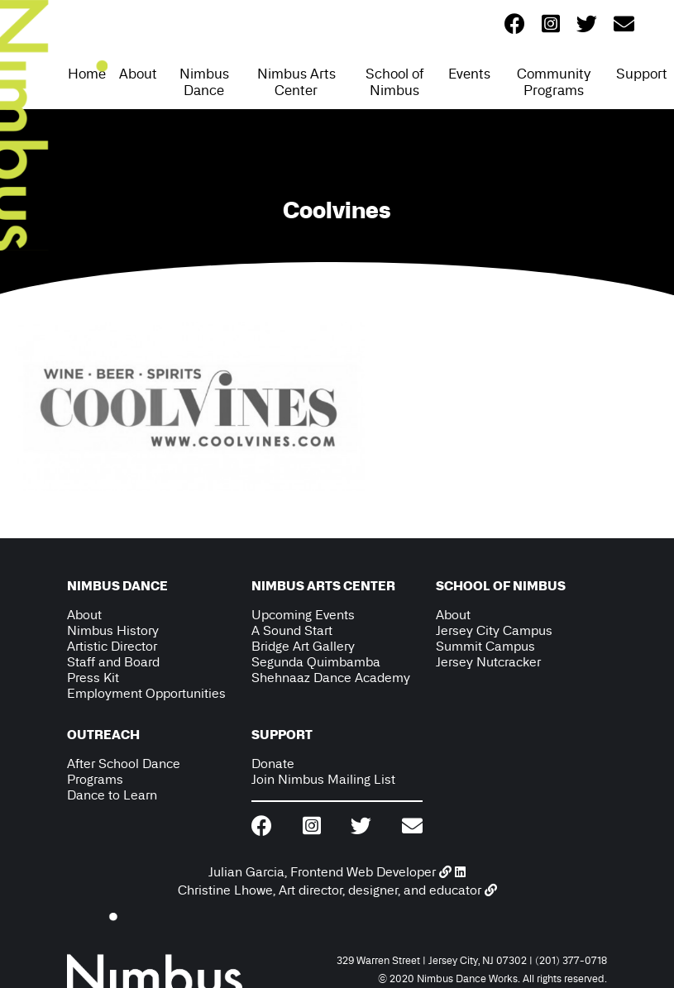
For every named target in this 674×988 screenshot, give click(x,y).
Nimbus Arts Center (296, 81)
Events (469, 73)
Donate (272, 763)
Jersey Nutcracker (488, 662)
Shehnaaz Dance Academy (330, 677)
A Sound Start (291, 630)
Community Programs (553, 81)
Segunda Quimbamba (315, 662)
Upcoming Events (303, 615)
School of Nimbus (395, 81)
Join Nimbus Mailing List (323, 779)
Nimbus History (113, 630)
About (138, 73)
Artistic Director (112, 646)
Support (641, 73)
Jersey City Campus (494, 630)
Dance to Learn (112, 795)
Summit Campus (485, 646)
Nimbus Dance (204, 81)
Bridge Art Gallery (303, 646)
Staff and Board (113, 662)
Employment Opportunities (146, 693)
